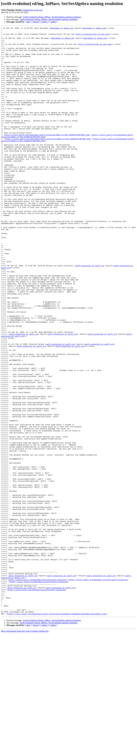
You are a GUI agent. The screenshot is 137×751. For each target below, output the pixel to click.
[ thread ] (36, 22)
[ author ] (53, 22)
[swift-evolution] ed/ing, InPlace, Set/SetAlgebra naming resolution (52, 17)
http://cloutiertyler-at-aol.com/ (93, 35)
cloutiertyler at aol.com (33, 10)
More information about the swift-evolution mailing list (25, 749)
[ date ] (28, 22)
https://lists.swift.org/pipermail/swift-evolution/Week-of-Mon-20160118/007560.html (47, 156)
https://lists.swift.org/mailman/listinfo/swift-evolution (37, 690)
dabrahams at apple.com (61, 28)
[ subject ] (44, 22)
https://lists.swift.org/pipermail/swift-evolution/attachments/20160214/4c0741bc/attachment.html (56, 731)
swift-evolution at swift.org (89, 313)
